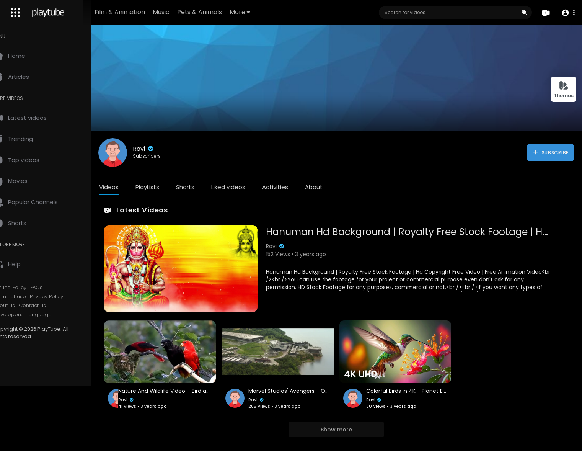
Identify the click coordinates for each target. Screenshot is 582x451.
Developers (24, 314)
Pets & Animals (223, 12)
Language (55, 314)
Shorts (201, 187)
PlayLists (164, 187)
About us (20, 305)
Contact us (48, 305)
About (330, 187)
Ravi (160, 148)
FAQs (53, 287)
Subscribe (550, 152)
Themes (564, 89)
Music (185, 12)
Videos (125, 187)
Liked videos (245, 187)
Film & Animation (144, 12)
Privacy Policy (63, 296)
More (264, 12)
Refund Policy (26, 287)
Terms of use (26, 296)
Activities (292, 187)
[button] (567, 12)
